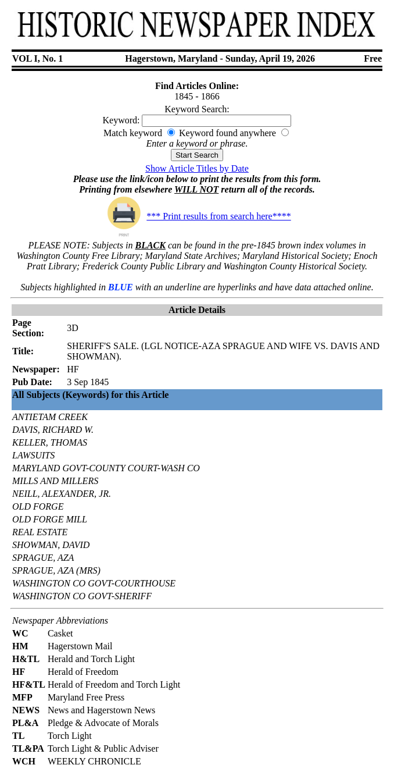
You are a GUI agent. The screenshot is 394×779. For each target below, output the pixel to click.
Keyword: (121, 120)
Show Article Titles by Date (197, 168)
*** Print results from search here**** (197, 216)
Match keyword (132, 133)
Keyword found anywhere (227, 133)
